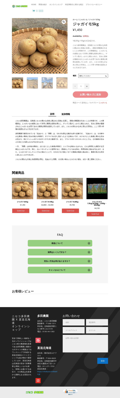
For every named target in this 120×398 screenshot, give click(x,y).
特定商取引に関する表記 (74, 4)
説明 (52, 114)
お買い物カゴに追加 (90, 94)
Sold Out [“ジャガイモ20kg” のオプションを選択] (70, 210)
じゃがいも (83, 19)
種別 (74, 75)
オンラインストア (56, 4)
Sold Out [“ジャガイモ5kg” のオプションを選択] (20, 210)
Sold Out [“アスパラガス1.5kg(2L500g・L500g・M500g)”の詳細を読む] (95, 214)
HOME (33, 4)
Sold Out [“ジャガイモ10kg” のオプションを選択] (45, 210)
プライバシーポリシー (94, 4)
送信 (103, 360)
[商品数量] (80, 86)
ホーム (75, 19)
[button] (64, 22)
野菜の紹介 (43, 4)
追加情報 (66, 114)
